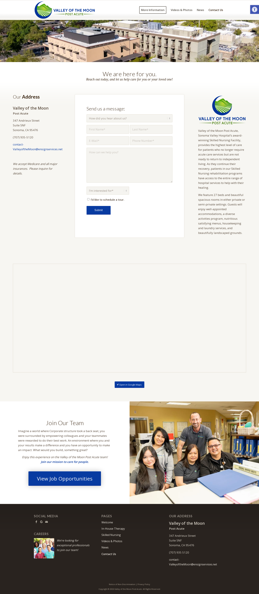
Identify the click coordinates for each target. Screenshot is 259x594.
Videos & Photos (111, 541)
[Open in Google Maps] (129, 384)
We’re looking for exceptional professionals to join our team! (73, 545)
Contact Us (108, 554)
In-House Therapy (113, 528)
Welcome (107, 522)
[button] (254, 9)
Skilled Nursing (111, 535)
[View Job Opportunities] (64, 478)
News (105, 547)
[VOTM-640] (222, 110)
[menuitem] (153, 10)
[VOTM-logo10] (65, 10)
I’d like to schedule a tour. (107, 200)
